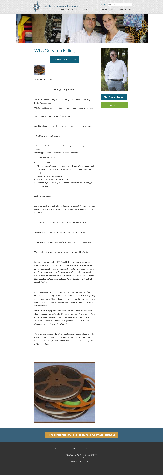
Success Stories (82, 9)
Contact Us (114, 105)
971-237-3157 (81, 458)
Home (62, 9)
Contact (128, 9)
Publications (103, 9)
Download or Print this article (64, 59)
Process (70, 9)
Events (93, 9)
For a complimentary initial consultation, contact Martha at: (81, 434)
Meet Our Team (117, 9)
